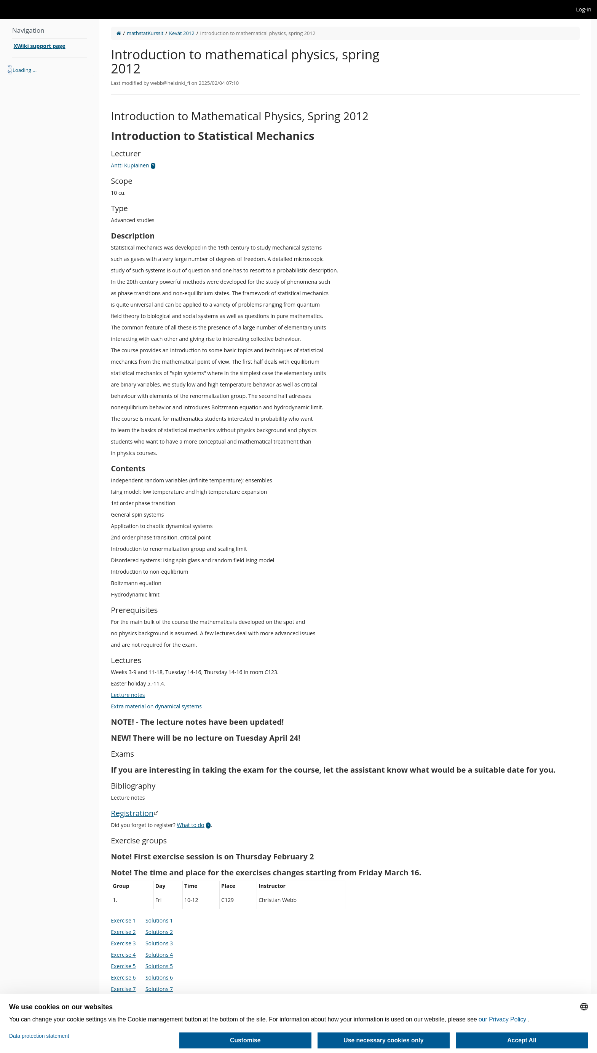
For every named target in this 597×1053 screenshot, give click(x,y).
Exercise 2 (123, 931)
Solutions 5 (159, 966)
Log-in (583, 9)
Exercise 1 (123, 920)
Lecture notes (128, 694)
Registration (132, 813)
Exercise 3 (123, 943)
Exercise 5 (123, 966)
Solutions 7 (159, 989)
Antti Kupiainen (130, 165)
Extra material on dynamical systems (156, 706)
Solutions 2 (159, 931)
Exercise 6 (123, 977)
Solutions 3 (159, 943)
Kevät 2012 (182, 33)
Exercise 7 (123, 989)
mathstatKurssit (145, 33)
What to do (190, 825)
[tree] (49, 70)
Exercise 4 (123, 954)
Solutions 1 (159, 920)
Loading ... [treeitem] (25, 70)
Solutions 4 (159, 954)
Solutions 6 (159, 977)
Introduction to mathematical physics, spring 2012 (258, 33)
